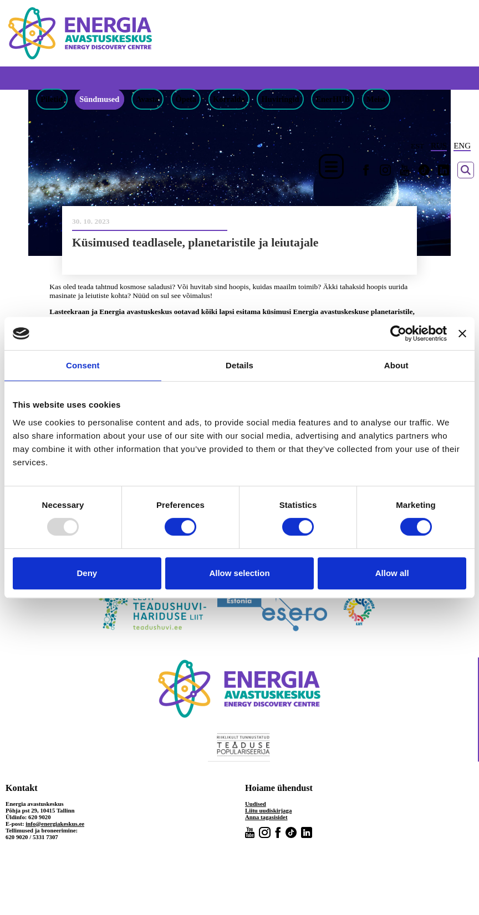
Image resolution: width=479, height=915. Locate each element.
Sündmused (99, 99)
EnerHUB (333, 99)
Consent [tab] (83, 365)
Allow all (392, 573)
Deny (87, 573)
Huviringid (280, 99)
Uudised (255, 803)
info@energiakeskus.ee (55, 823)
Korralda (229, 99)
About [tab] (396, 365)
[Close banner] (462, 333)
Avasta (147, 99)
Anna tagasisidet (266, 817)
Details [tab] (239, 365)
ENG (462, 145)
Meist (375, 99)
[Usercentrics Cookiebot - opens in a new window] (398, 333)
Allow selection (239, 573)
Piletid (51, 99)
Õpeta (185, 99)
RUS (439, 145)
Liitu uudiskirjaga (268, 810)
